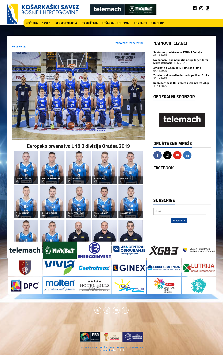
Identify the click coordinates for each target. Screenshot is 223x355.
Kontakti (140, 23)
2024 (118, 43)
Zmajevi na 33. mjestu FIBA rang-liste (177, 68)
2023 (125, 43)
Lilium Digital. (119, 350)
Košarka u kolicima (115, 23)
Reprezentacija (66, 23)
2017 (15, 47)
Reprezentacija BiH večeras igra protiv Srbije (181, 83)
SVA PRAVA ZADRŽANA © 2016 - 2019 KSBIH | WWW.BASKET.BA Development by (111, 349)
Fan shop (157, 23)
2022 (132, 43)
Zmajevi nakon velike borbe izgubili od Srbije (181, 75)
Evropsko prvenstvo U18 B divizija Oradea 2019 (78, 146)
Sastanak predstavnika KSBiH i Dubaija (177, 52)
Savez (46, 23)
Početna (32, 23)
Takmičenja (90, 23)
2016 (22, 47)
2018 (139, 43)
